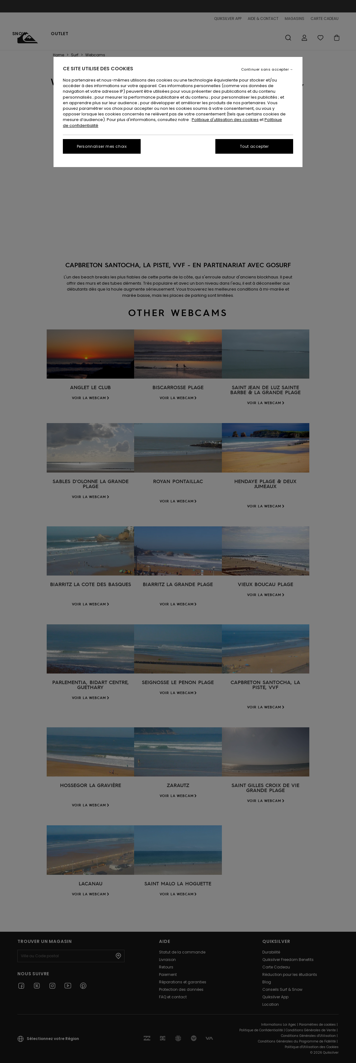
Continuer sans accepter (265, 69)
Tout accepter (254, 146)
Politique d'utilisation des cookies (225, 120)
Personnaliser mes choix (102, 146)
